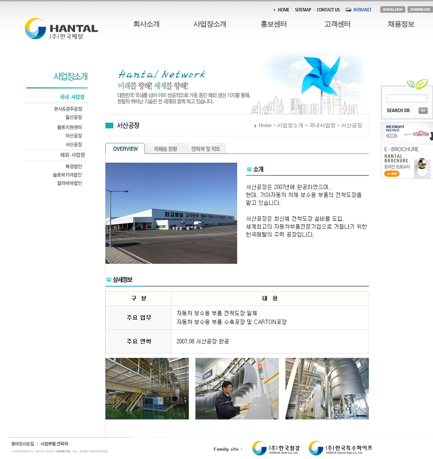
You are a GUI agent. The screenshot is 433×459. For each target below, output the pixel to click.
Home (265, 125)
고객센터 (337, 24)
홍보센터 (273, 24)
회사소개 (146, 24)
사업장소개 (209, 24)
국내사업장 (322, 125)
